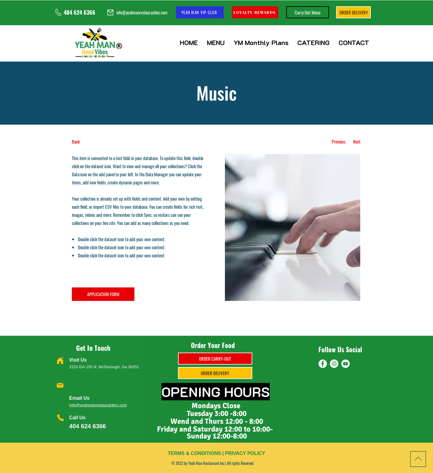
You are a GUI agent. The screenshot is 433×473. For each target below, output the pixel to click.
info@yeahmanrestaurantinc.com (141, 12)
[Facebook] (322, 363)
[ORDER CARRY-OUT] (215, 359)
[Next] (357, 142)
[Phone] (60, 418)
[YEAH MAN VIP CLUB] (200, 12)
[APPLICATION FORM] (103, 294)
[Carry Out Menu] (307, 12)
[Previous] (338, 142)
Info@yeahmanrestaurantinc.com (98, 405)
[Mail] (60, 385)
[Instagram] (334, 363)
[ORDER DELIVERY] (353, 12)
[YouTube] (345, 363)
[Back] (94, 142)
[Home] (60, 361)
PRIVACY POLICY (245, 453)
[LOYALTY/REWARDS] (255, 12)
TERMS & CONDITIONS (194, 453)
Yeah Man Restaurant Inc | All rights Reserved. (221, 463)
